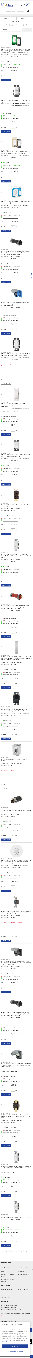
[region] (15, 1339)
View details (6, 383)
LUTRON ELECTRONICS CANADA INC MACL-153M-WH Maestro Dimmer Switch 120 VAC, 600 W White (15, 354)
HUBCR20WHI (5, 1214)
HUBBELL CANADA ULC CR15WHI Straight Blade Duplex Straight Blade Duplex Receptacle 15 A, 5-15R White (16, 1166)
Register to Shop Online (23, 1290)
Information (16, 1263)
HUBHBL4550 (5, 503)
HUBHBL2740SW (5, 1062)
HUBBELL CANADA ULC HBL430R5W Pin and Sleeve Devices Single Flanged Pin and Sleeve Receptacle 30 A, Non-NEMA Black (16, 963)
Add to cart (6, 80)
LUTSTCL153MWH (6, 453)
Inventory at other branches (10, 67)
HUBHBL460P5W (5, 1011)
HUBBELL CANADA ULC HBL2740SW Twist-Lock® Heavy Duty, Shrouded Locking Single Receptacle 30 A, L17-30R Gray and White (16, 1065)
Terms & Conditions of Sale (8, 1270)
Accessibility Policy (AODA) (7, 1280)
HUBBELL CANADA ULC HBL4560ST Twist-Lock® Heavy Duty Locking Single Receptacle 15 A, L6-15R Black (16, 912)
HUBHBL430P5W (5, 250)
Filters (8, 18)
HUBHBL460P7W (5, 604)
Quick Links (16, 1285)
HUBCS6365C (5, 807)
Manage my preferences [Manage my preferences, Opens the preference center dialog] (15, 1351)
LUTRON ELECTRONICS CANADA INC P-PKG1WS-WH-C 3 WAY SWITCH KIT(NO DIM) (16, 202)
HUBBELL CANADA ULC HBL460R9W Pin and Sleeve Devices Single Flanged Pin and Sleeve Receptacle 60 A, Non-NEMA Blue (16, 304)
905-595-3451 (16, 1310)
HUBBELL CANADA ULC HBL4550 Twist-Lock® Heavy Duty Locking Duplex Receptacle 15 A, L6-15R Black (15, 505)
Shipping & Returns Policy (7, 1275)
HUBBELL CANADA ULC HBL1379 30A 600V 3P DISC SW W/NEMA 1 (16, 760)
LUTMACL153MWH (6, 352)
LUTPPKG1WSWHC (6, 200)
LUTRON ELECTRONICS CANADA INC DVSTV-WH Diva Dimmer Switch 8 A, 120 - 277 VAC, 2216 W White (15, 152)
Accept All (15, 1346)
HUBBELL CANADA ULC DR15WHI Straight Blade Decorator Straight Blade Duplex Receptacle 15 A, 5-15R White (16, 556)
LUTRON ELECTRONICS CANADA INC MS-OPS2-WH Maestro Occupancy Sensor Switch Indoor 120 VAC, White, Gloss (16, 405)
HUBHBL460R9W (5, 301)
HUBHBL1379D (5, 758)
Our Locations (5, 1294)
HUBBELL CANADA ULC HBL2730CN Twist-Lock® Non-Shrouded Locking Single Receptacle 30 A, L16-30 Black (15, 1116)
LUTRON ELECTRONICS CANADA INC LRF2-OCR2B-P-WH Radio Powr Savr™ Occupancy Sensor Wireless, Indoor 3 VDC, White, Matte (16, 861)
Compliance (5, 1267)
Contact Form (5, 1297)
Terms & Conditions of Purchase (25, 1270)
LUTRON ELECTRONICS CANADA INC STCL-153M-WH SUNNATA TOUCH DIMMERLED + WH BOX (15, 455)
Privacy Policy (22, 1267)
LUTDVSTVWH (5, 150)
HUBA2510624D (5, 655)
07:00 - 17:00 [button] (27, 4)
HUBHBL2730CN (5, 1113)
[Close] (28, 1324)
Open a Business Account (6, 1290)
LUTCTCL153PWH (6, 99)
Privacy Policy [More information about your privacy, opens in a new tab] (5, 1342)
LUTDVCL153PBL (5, 706)
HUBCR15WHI (5, 1164)
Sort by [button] (24, 18)
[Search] (16, 11)
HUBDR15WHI (5, 553)
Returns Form (22, 1294)
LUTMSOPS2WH (5, 402)
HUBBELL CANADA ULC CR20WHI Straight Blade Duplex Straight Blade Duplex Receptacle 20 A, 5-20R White (16, 1216)
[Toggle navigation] (2, 5)
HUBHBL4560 (5, 910)
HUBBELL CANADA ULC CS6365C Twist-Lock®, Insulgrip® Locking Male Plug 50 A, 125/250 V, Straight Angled (16, 810)
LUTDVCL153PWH (6, 48)
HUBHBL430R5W (5, 960)
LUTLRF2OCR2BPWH (6, 858)
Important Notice (23, 1274)
